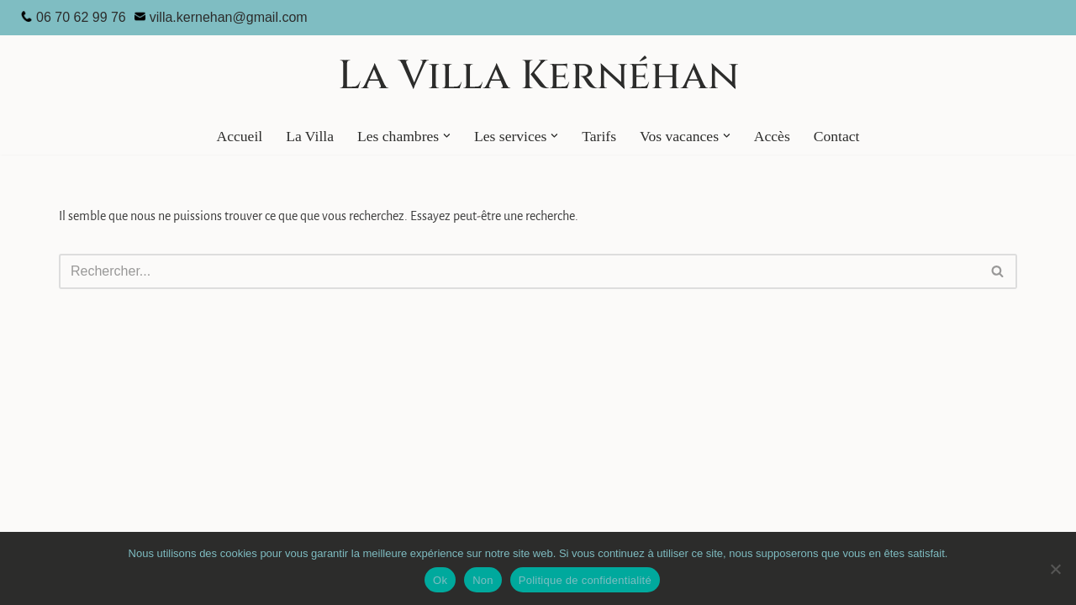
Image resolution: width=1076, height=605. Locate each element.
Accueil (239, 136)
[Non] (1055, 568)
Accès (772, 136)
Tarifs (599, 136)
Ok (440, 580)
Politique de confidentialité (585, 580)
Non (482, 580)
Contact (837, 136)
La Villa (310, 136)
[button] (447, 135)
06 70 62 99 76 (81, 17)
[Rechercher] (519, 271)
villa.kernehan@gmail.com (229, 17)
